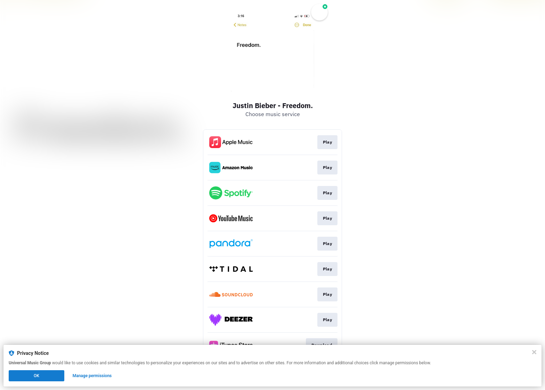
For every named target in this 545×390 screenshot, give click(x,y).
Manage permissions (92, 375)
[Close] (534, 352)
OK (36, 375)
